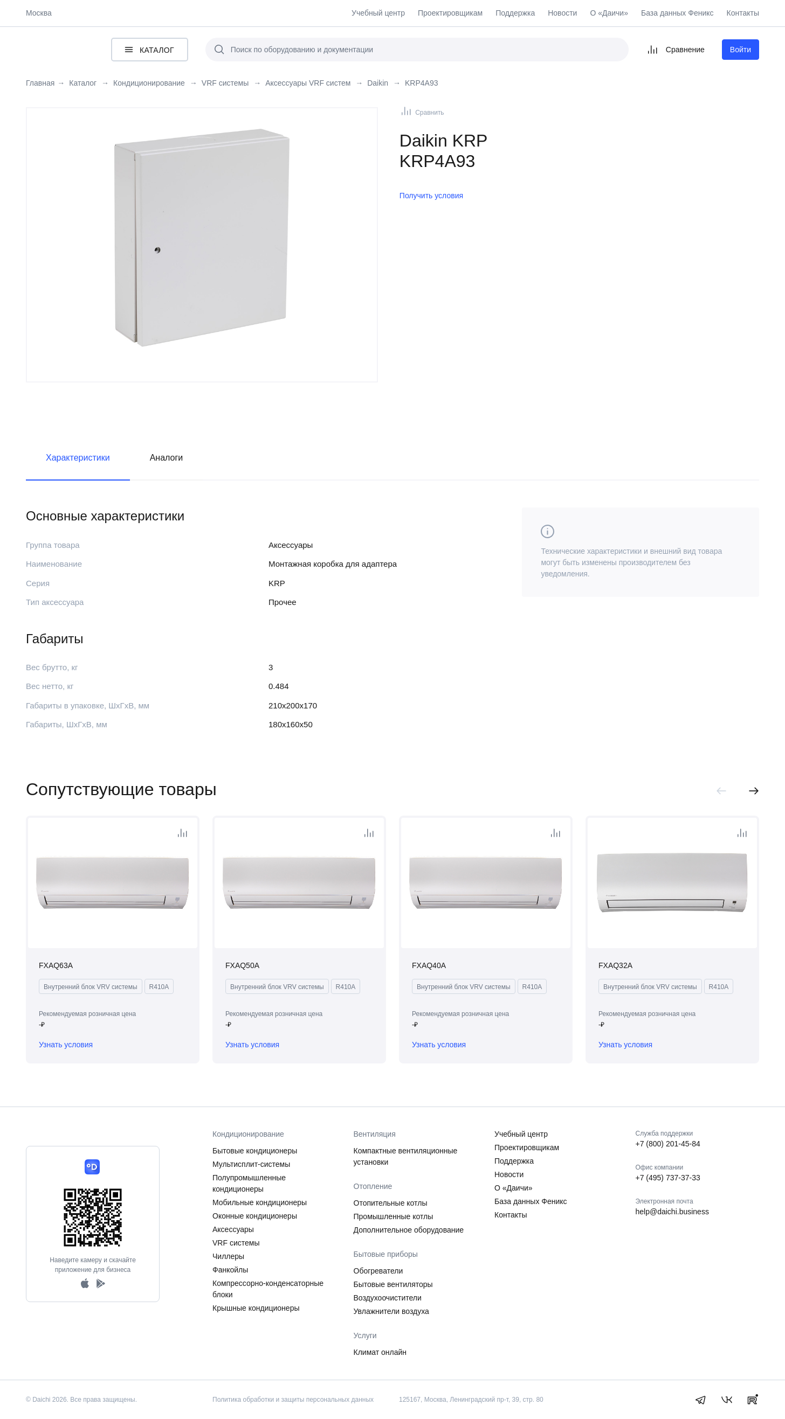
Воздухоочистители (388, 1297)
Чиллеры (228, 1256)
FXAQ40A (429, 965)
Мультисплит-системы (251, 1164)
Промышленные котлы (393, 1216)
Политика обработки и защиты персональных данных (293, 1399)
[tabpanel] (202, 236)
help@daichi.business (672, 1211)
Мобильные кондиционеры (259, 1202)
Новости (562, 13)
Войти (740, 49)
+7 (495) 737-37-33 (668, 1177)
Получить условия (431, 195)
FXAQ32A (615, 965)
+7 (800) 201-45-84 (668, 1143)
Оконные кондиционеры (254, 1216)
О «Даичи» (609, 13)
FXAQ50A (242, 965)
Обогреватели (378, 1271)
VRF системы (235, 1243)
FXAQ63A (56, 965)
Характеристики (78, 457)
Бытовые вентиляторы (393, 1284)
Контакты (743, 13)
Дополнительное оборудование (409, 1230)
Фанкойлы (230, 1269)
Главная (40, 83)
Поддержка (515, 13)
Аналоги (166, 457)
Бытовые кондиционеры (254, 1150)
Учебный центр (378, 13)
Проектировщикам (450, 13)
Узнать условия (66, 1044)
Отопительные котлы (391, 1203)
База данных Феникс (677, 13)
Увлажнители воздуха (391, 1311)
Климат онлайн (380, 1352)
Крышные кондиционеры (256, 1308)
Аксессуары (233, 1229)
